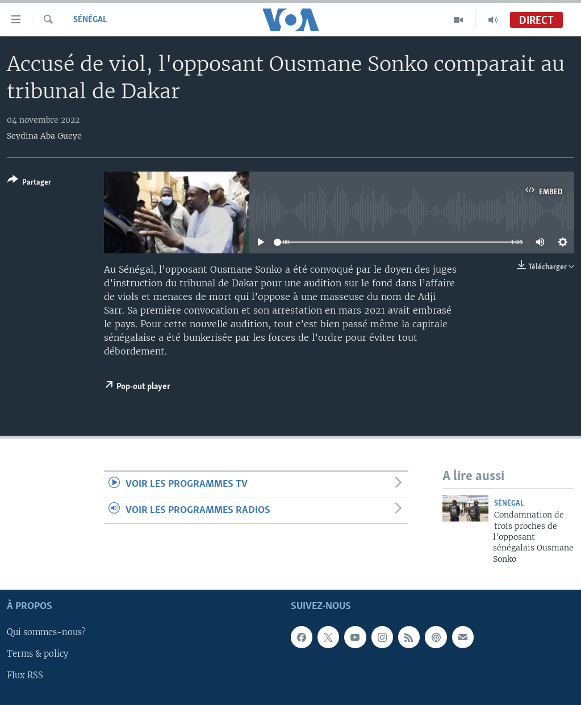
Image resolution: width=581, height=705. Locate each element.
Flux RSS (25, 676)
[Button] (29, 183)
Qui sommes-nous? (46, 633)
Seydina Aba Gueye (44, 136)
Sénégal (90, 19)
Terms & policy (37, 654)
